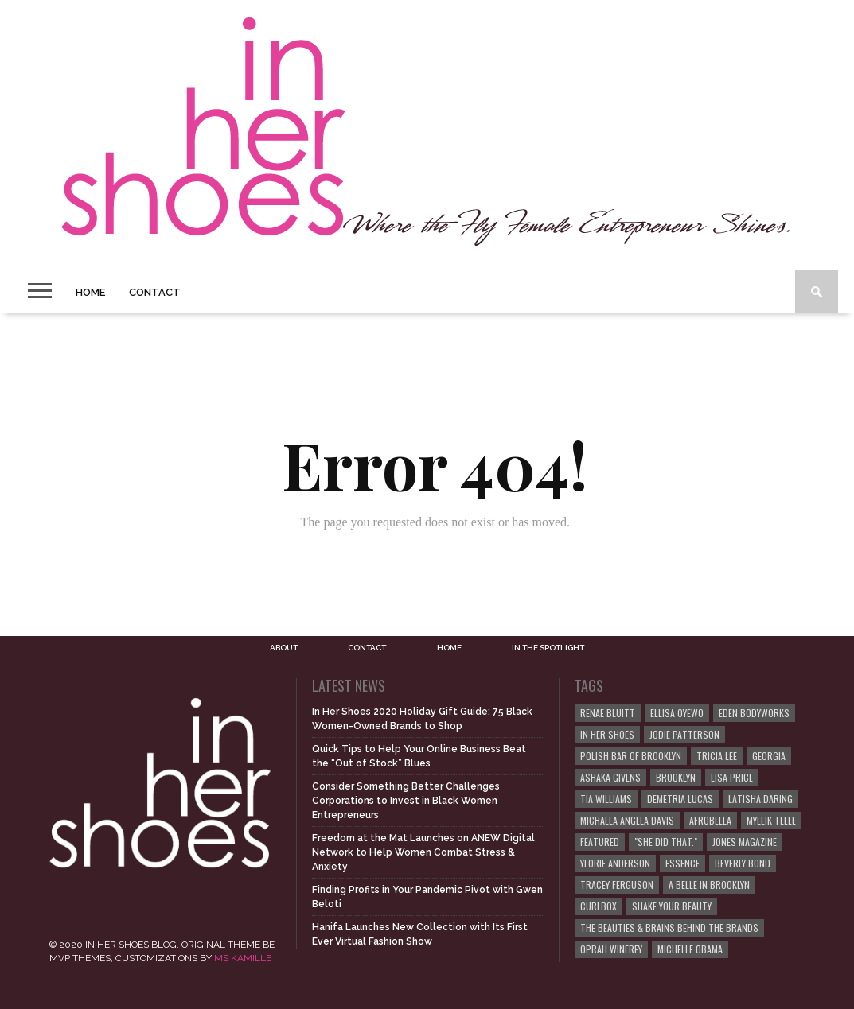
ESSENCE (682, 863)
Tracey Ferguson (616, 884)
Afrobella (710, 820)
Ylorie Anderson (615, 863)
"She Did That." (665, 841)
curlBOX (598, 906)
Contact (155, 292)
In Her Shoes (607, 734)
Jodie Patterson (684, 734)
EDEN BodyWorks (754, 713)
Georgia (769, 756)
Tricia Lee (716, 756)
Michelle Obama (690, 949)
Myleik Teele (771, 820)
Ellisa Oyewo (677, 713)
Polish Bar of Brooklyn (630, 756)
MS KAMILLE (242, 958)
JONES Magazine (744, 841)
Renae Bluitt (607, 713)
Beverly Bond (742, 863)
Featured (599, 841)
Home (90, 292)
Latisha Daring (760, 798)
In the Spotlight (548, 648)
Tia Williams (606, 798)
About (284, 648)
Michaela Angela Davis (627, 820)
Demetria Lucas (680, 798)
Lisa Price (732, 777)
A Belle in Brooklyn (709, 884)
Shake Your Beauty (672, 906)
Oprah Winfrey (611, 949)
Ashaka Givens (610, 777)
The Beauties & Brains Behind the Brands (669, 927)
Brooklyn (676, 777)
